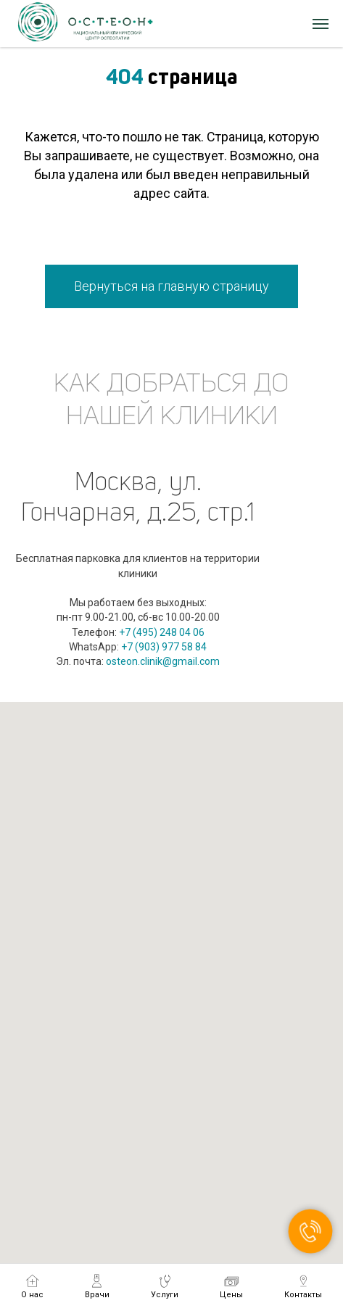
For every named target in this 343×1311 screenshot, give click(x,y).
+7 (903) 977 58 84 (164, 647)
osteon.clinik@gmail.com (163, 661)
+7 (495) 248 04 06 (161, 632)
